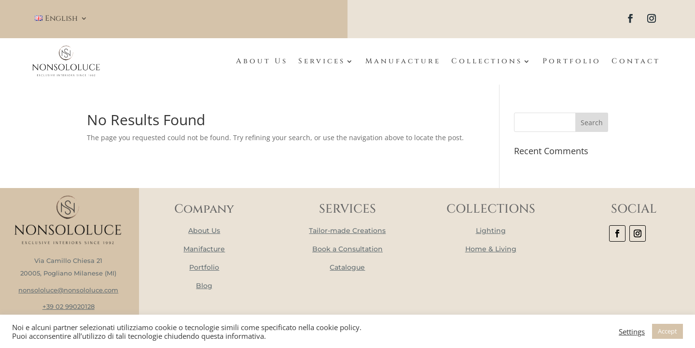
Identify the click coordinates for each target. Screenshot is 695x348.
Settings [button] (632, 331)
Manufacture (403, 61)
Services (321, 61)
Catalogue (347, 267)
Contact (636, 61)
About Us (262, 61)
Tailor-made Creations (347, 230)
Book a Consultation (347, 249)
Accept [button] (667, 331)
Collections (486, 61)
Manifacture (204, 249)
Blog (204, 285)
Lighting (491, 230)
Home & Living (490, 249)
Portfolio (571, 61)
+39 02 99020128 (68, 306)
